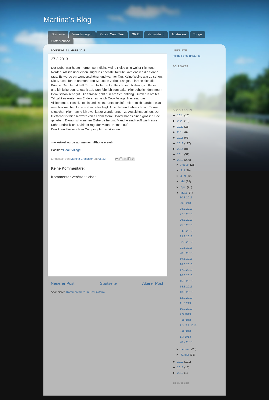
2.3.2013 (185, 331)
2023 (180, 120)
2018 (180, 137)
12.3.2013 (186, 297)
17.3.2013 (186, 269)
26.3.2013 (186, 219)
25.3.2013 (186, 225)
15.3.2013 (186, 281)
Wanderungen (82, 34)
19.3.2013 (186, 258)
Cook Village (72, 150)
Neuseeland (155, 34)
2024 (180, 115)
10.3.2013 (186, 308)
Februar (185, 349)
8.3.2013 (185, 320)
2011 (180, 367)
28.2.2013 (186, 342)
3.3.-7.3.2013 (188, 325)
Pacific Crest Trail (112, 34)
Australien (179, 34)
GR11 (136, 34)
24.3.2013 (186, 230)
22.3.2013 (186, 241)
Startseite (58, 34)
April (183, 187)
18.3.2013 (186, 264)
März (184, 192)
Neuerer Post (62, 283)
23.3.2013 (186, 236)
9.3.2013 (185, 314)
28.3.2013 (186, 208)
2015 (180, 148)
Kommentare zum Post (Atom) (85, 292)
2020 (180, 126)
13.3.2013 (186, 292)
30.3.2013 (186, 197)
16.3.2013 (186, 275)
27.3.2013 (186, 214)
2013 (180, 159)
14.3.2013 (186, 286)
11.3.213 (185, 303)
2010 (180, 372)
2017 (180, 143)
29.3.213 (185, 203)
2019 (180, 132)
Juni (183, 175)
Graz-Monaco (60, 41)
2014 (180, 154)
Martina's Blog (67, 19)
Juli (183, 170)
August (185, 164)
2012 (180, 361)
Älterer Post (152, 283)
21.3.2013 (186, 247)
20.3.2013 (186, 253)
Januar (185, 354)
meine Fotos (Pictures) (187, 55)
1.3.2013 (185, 336)
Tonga (197, 34)
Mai (183, 181)
